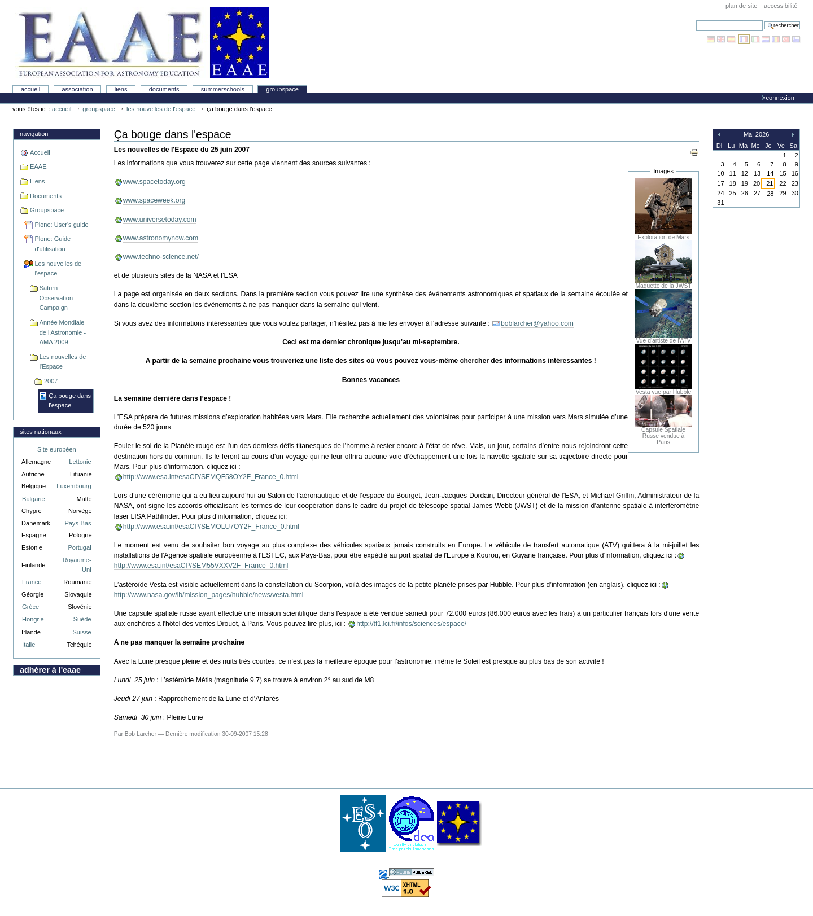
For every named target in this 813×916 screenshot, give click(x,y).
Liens (37, 181)
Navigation (34, 133)
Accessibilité (780, 5)
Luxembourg (73, 486)
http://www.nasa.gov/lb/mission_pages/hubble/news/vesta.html (209, 595)
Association (77, 89)
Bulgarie (33, 499)
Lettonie (80, 461)
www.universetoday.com (159, 219)
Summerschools (222, 89)
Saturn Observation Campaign (56, 297)
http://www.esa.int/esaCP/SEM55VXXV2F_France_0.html (201, 565)
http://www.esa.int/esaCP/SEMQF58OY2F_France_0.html (211, 477)
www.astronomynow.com (160, 238)
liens (121, 89)
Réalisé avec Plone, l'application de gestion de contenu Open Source (411, 872)
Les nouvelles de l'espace (160, 109)
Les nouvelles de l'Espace (63, 361)
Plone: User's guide (61, 224)
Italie (28, 644)
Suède (82, 619)
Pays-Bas (77, 523)
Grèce (30, 606)
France (31, 581)
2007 (51, 381)
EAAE (38, 166)
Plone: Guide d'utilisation (52, 243)
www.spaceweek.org (154, 200)
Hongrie (33, 619)
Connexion (780, 97)
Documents (164, 89)
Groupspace (282, 89)
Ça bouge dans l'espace (70, 400)
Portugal (79, 547)
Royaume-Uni (77, 564)
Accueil (30, 89)
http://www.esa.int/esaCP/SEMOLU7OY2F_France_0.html (211, 527)
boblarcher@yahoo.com (537, 323)
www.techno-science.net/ (161, 257)
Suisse (81, 632)
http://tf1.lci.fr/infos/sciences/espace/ (411, 624)
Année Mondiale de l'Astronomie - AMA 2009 (63, 332)
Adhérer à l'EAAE (50, 669)
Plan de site (741, 5)
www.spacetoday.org (154, 182)
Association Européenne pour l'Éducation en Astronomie (142, 42)
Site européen (56, 449)
